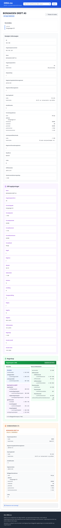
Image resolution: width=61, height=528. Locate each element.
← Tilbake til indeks (51, 14)
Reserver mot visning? (11, 505)
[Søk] (49, 4)
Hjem (54, 4)
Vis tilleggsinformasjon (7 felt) (15, 416)
